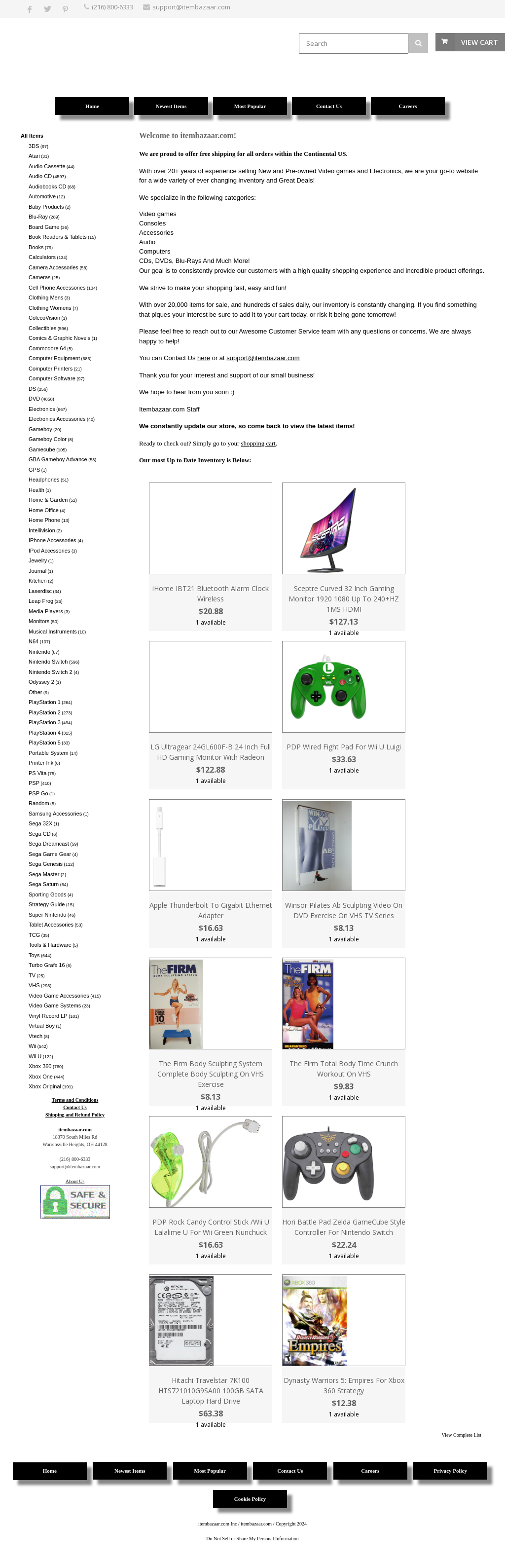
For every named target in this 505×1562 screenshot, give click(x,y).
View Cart (479, 42)
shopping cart (258, 443)
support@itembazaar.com (262, 358)
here (203, 358)
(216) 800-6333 (112, 6)
